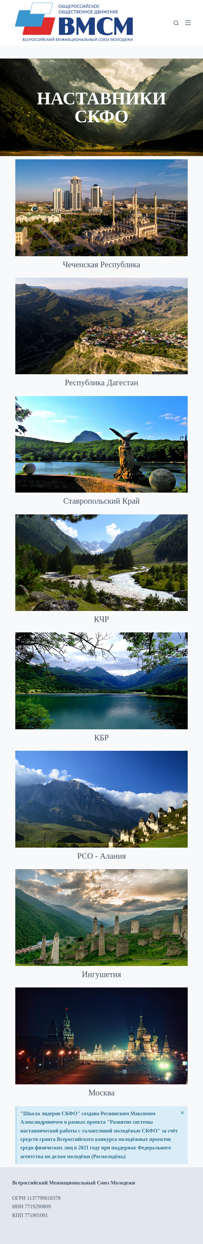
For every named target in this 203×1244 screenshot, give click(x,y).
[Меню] (188, 23)
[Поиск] (176, 22)
